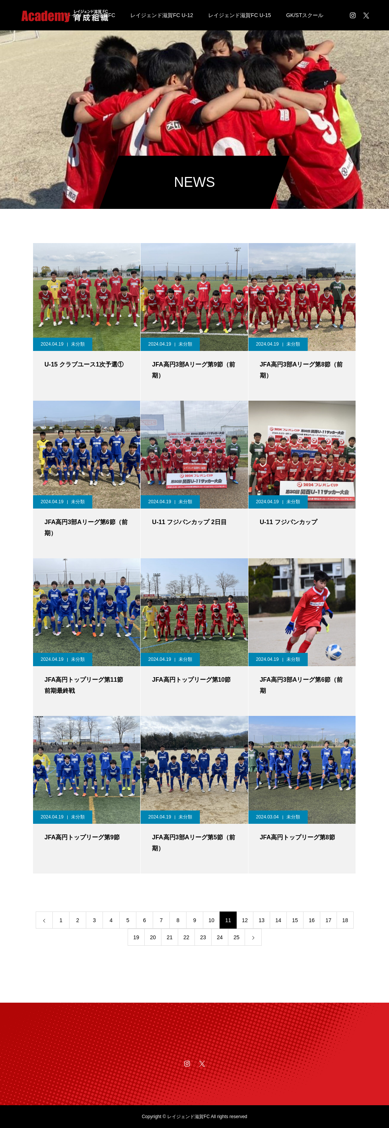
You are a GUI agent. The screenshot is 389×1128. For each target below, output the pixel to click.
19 (136, 937)
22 (186, 937)
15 (295, 920)
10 (212, 920)
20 (153, 937)
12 (245, 920)
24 (220, 937)
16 (312, 920)
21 (170, 937)
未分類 (78, 344)
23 (203, 937)
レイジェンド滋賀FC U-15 (239, 15)
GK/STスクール (304, 15)
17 (329, 920)
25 (237, 937)
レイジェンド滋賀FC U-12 (161, 15)
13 (262, 920)
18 (345, 920)
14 (278, 920)
